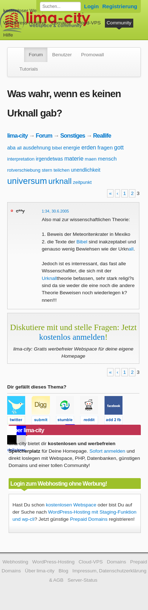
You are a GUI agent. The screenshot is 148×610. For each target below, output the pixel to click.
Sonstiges (72, 135)
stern (47, 170)
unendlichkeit (86, 170)
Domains (61, 22)
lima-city (17, 135)
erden (89, 147)
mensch (107, 159)
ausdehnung (37, 148)
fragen (105, 147)
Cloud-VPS (89, 22)
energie (71, 148)
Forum (36, 54)
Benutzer (61, 54)
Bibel (82, 241)
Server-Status (82, 580)
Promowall (92, 54)
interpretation (20, 159)
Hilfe (8, 35)
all (19, 148)
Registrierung (119, 6)
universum (27, 181)
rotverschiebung (24, 170)
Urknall (49, 278)
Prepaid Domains (88, 519)
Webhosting (15, 561)
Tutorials (28, 69)
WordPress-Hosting (24, 22)
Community (119, 22)
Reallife (102, 135)
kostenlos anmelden (72, 337)
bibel (57, 148)
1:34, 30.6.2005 (55, 211)
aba (11, 148)
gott (119, 147)
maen (91, 159)
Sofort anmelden (107, 451)
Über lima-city (39, 570)
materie (73, 159)
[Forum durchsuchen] (60, 6)
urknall (60, 181)
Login (91, 6)
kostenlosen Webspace (71, 504)
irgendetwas (49, 159)
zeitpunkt (82, 182)
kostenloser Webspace (27, 10)
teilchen (62, 170)
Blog (63, 570)
